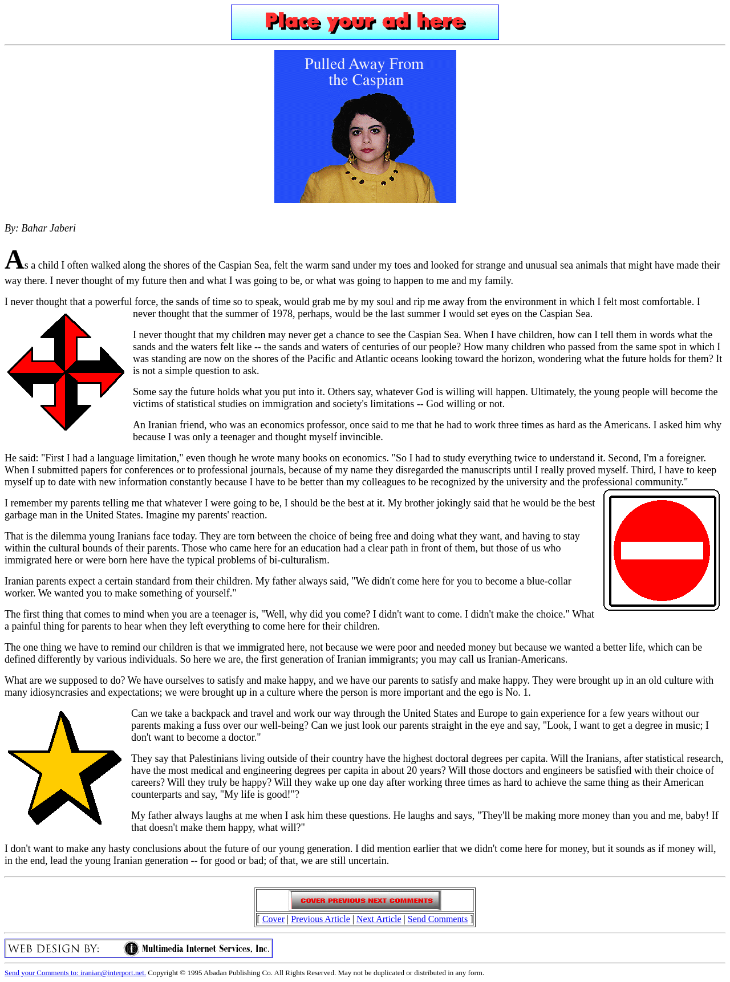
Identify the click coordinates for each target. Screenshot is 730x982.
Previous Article (320, 919)
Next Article (379, 919)
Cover (273, 919)
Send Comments (438, 919)
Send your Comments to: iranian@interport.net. (75, 972)
